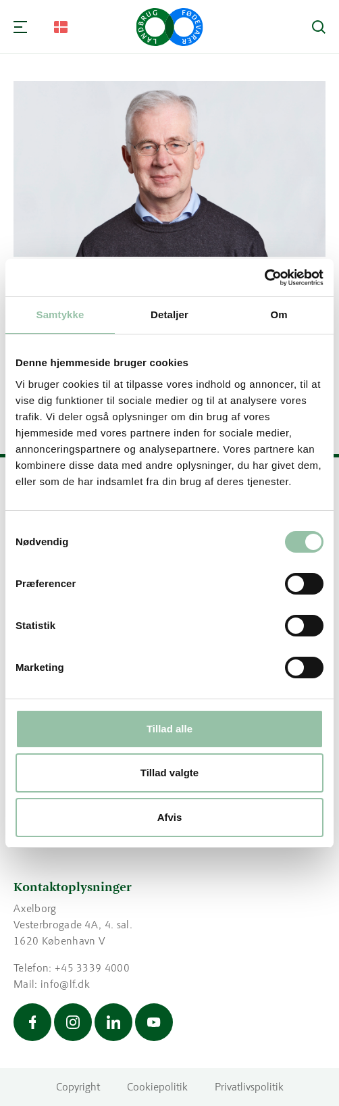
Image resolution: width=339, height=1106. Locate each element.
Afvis (169, 817)
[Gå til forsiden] (169, 27)
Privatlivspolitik (249, 1086)
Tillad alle (169, 728)
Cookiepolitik (157, 1086)
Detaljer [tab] (169, 314)
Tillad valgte (169, 772)
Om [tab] (278, 314)
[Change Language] (61, 27)
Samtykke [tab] (60, 314)
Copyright (78, 1086)
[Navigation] (20, 27)
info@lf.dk (65, 984)
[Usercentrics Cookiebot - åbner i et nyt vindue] (264, 277)
